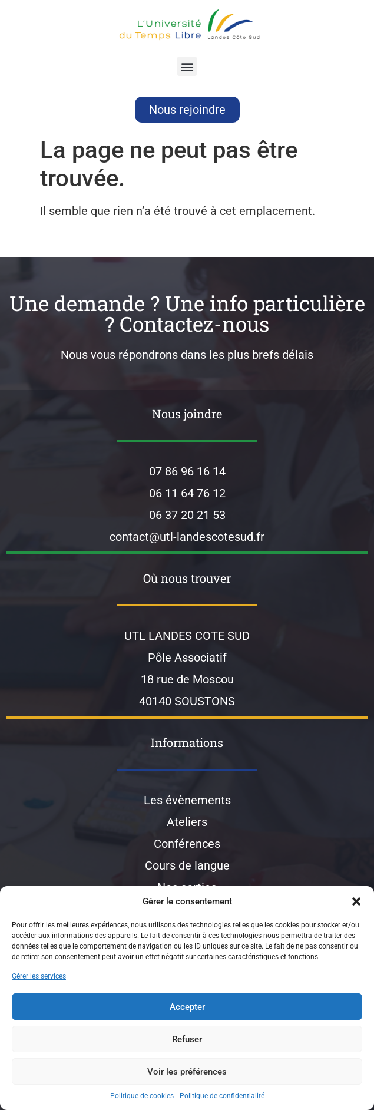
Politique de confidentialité (222, 1096)
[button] (356, 901)
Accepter (187, 1007)
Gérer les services (39, 976)
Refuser (187, 1039)
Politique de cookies (142, 1096)
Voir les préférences (187, 1071)
